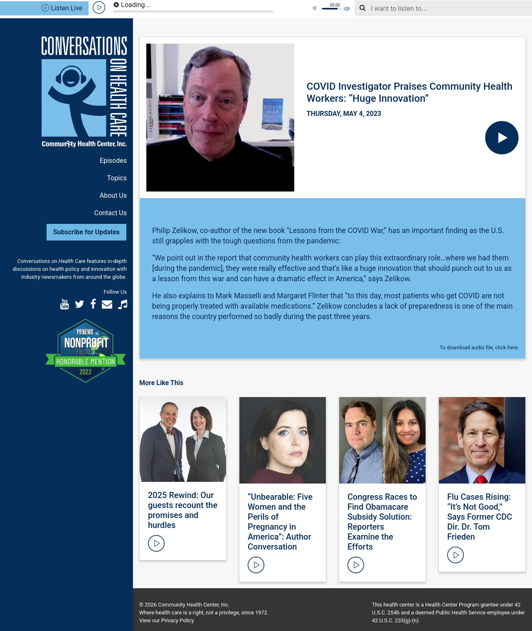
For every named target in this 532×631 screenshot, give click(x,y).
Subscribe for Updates (86, 232)
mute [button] (316, 8)
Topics (117, 178)
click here (506, 347)
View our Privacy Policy (166, 620)
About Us (113, 195)
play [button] (99, 7)
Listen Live (62, 8)
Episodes (113, 161)
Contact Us (110, 213)
